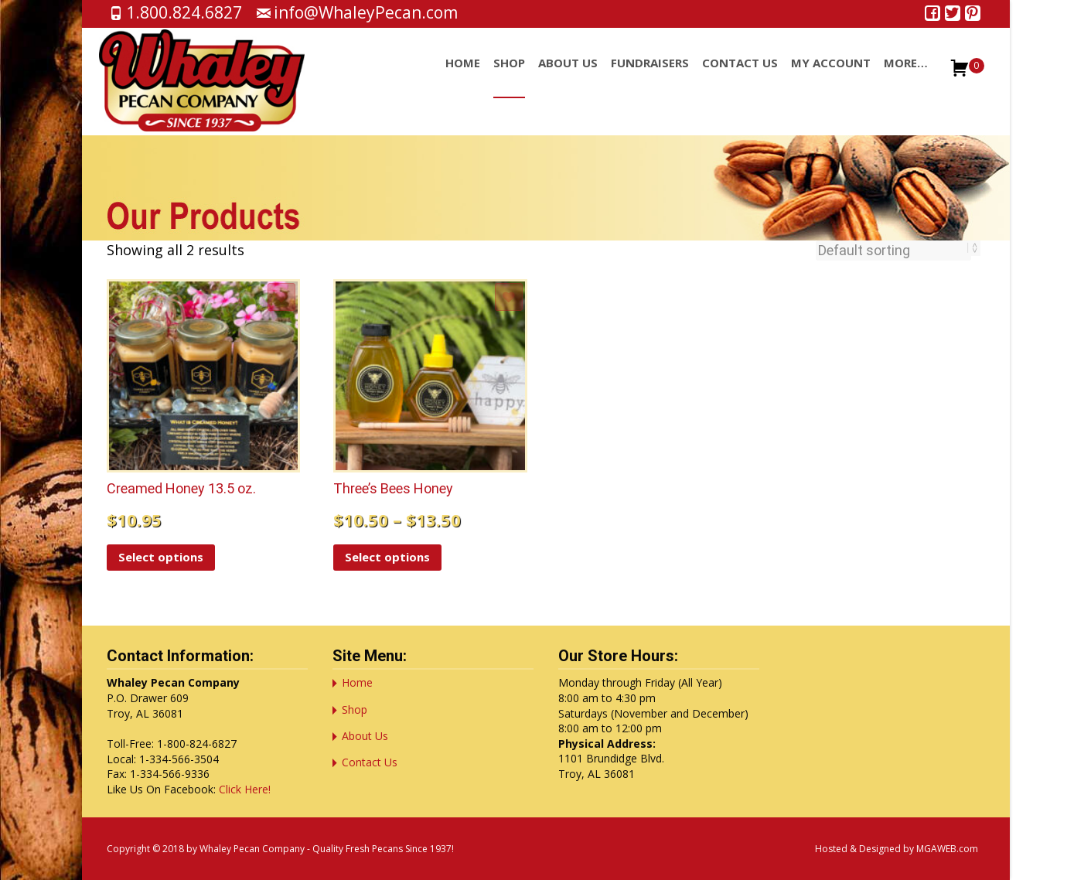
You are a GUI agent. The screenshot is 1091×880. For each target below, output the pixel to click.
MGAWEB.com (947, 848)
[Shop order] (893, 250)
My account (831, 76)
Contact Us (740, 76)
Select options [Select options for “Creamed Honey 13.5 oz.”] (160, 556)
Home (462, 76)
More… (906, 76)
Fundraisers (650, 76)
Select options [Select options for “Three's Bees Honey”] (387, 556)
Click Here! (245, 789)
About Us (568, 76)
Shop (509, 76)
